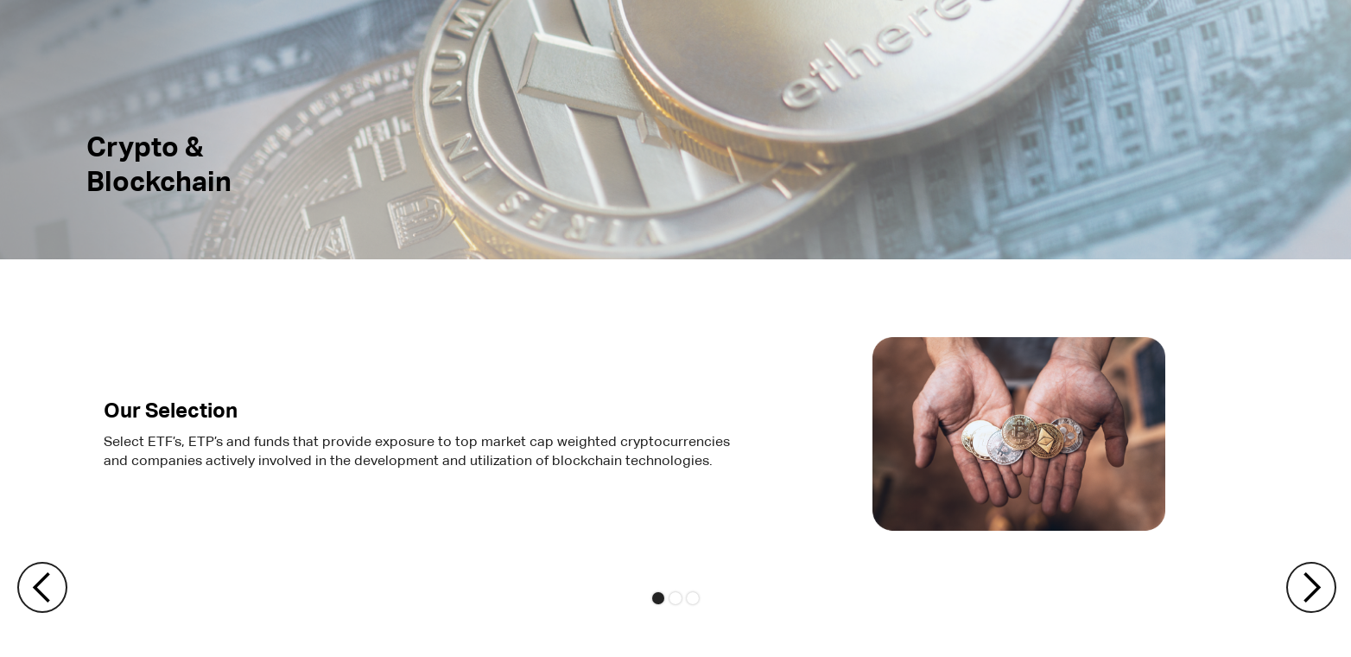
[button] (34, 587)
